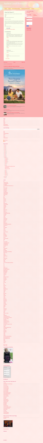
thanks (4, 314)
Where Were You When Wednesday (7, 336)
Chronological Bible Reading (6, 213)
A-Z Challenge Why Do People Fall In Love (8, 185)
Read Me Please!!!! (7, 167)
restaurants (4, 295)
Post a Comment (7, 58)
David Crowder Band (5, 391)
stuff (3, 307)
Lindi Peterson (6, 140)
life (3, 263)
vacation (4, 329)
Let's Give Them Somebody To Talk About (8, 262)
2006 (5, 177)
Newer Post (5, 62)
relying (4, 294)
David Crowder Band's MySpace (7, 392)
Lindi (4, 141)
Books (9, 8)
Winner (4, 339)
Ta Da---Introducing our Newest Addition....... (12, 105)
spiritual (4, 306)
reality (4, 292)
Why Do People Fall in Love (6, 337)
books (4, 202)
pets (3, 283)
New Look (4, 282)
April (5, 171)
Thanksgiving (5, 315)
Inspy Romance (28, 12)
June (5, 165)
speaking (4, 305)
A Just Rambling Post (5, 183)
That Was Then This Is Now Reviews (7, 317)
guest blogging (5, 250)
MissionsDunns (5, 402)
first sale (4, 237)
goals (4, 247)
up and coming (5, 328)
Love (4, 135)
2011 (5, 153)
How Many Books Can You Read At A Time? (10, 166)
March (6, 172)
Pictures (4, 122)
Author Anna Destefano (6, 412)
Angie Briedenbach (5, 193)
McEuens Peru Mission (6, 400)
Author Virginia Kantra (6, 413)
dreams (4, 226)
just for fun (4, 259)
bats (3, 196)
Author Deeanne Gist (5, 399)
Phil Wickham (5, 404)
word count (4, 341)
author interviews (5, 194)
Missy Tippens (5, 272)
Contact (4, 123)
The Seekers (4, 410)
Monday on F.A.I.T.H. (7, 168)
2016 (5, 147)
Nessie (4, 281)
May (5, 170)
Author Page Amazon (29, 30)
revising (4, 297)
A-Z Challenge (5, 184)
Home (6, 8)
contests (4, 216)
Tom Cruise (4, 325)
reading (4, 291)
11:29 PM (8, 47)
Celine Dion (4, 206)
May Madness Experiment (6, 269)
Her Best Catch (5, 252)
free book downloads (5, 238)
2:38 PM (7, 37)
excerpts (4, 228)
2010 (5, 154)
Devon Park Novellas (16, 8)
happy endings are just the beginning (7, 251)
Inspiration (13, 29)
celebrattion (4, 205)
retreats (4, 296)
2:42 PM (7, 52)
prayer (4, 284)
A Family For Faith (5, 182)
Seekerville (4, 303)
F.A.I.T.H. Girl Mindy (5, 389)
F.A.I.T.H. (4, 230)
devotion (11, 29)
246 (3, 181)
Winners (4, 340)
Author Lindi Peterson (15, 3)
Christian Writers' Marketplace (6, 393)
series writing (4, 304)
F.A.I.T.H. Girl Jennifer (6, 388)
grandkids (4, 249)
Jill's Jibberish (5, 403)
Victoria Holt (4, 330)
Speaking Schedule (5, 124)
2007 (5, 176)
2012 (5, 152)
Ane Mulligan (5, 191)
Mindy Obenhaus (5, 271)
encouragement (5, 227)
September (6, 161)
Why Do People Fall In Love (6, 338)
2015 (5, 148)
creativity (4, 217)
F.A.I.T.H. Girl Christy (6, 387)
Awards (4, 195)
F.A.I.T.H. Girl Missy (5, 390)
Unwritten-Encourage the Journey (7, 327)
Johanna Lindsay (5, 258)
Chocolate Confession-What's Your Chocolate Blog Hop (13, 112)
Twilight (4, 326)
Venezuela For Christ (5, 401)
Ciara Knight (4, 214)
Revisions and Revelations (7, 109)
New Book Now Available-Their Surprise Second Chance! (11, 66)
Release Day (4, 293)
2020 (5, 146)
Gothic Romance (5, 248)
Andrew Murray (8, 29)
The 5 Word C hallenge (6, 318)
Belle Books (4, 418)
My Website (4, 398)
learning (4, 261)
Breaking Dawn (5, 203)
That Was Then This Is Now (6, 316)
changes (4, 208)
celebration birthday (5, 204)
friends (4, 239)
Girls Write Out (5, 411)
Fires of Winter (5, 236)
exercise (4, 229)
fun (3, 240)
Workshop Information (25, 8)
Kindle (4, 260)
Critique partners (5, 218)
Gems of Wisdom (5, 241)
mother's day (4, 273)
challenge (4, 207)
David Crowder (5, 219)
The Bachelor (4, 319)
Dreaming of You (5, 225)
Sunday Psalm (5, 308)
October (6, 160)
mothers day (4, 274)
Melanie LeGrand (5, 270)
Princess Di (4, 285)
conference (4, 215)
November (6, 159)
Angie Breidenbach (5, 192)
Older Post (23, 62)
